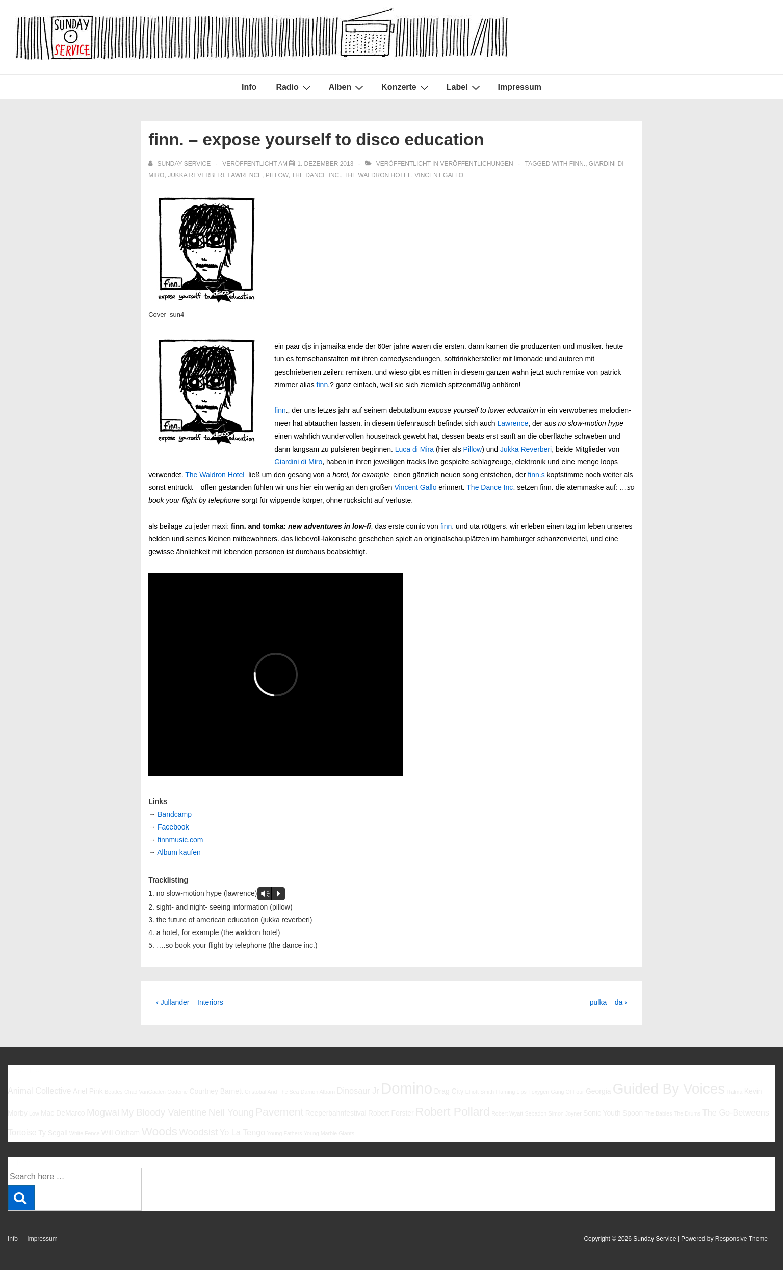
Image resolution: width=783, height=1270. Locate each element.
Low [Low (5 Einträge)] (34, 1113)
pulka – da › (608, 1002)
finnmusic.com (180, 840)
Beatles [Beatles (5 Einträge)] (114, 1091)
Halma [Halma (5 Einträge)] (735, 1091)
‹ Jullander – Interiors (189, 1002)
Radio (294, 87)
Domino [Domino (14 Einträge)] (406, 1088)
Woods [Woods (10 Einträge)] (159, 1131)
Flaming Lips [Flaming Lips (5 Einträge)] (510, 1091)
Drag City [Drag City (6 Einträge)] (448, 1091)
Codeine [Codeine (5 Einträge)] (177, 1091)
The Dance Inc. (316, 175)
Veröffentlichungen (476, 163)
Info (249, 87)
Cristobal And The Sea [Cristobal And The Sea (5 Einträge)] (272, 1091)
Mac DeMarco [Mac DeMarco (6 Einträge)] (63, 1113)
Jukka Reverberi (196, 175)
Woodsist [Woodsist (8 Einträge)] (198, 1132)
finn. (577, 163)
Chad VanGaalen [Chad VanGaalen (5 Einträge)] (145, 1091)
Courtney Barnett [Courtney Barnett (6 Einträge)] (216, 1091)
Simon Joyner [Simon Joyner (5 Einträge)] (565, 1113)
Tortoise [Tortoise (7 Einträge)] (22, 1132)
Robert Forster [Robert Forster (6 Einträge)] (391, 1113)
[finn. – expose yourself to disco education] (325, 163)
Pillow (277, 175)
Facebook (173, 827)
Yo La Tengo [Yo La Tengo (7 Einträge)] (242, 1132)
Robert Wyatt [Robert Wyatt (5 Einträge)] (507, 1113)
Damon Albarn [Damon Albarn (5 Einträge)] (318, 1091)
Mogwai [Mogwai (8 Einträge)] (103, 1112)
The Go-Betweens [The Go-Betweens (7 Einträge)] (735, 1112)
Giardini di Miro (298, 462)
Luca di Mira (414, 449)
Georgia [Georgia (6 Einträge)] (598, 1091)
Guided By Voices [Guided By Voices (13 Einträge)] (669, 1089)
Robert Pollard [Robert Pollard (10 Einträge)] (452, 1111)
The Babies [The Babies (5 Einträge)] (658, 1113)
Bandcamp (175, 814)
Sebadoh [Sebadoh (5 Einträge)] (536, 1113)
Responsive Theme (741, 1238)
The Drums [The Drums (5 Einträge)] (687, 1113)
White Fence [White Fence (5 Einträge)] (84, 1133)
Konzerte (406, 87)
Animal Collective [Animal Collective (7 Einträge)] (39, 1090)
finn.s (536, 475)
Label (465, 87)
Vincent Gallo (438, 175)
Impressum (519, 87)
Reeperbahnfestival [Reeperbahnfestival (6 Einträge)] (336, 1113)
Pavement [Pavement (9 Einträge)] (279, 1112)
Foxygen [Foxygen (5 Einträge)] (538, 1091)
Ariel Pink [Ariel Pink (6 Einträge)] (88, 1091)
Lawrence (245, 175)
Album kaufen (179, 852)
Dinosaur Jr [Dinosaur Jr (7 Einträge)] (358, 1090)
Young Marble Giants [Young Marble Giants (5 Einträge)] (329, 1133)
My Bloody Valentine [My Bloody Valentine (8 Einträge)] (163, 1112)
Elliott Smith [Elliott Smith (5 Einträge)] (479, 1091)
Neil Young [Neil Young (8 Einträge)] (231, 1112)
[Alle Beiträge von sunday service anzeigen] (180, 163)
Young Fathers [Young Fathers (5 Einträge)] (284, 1133)
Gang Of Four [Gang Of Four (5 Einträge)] (567, 1091)
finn (322, 385)
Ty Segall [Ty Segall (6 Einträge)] (52, 1133)
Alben (347, 87)
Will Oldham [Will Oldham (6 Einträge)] (120, 1133)
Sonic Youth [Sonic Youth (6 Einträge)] (602, 1113)
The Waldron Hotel (377, 175)
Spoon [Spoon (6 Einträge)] (632, 1113)
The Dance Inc (489, 487)
